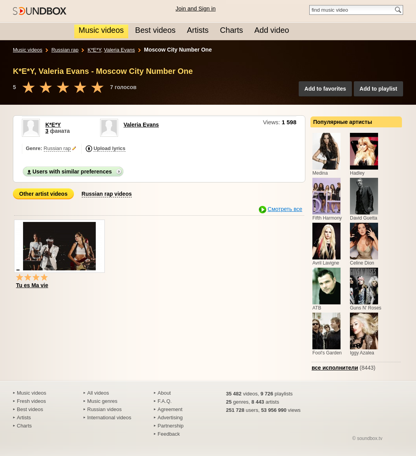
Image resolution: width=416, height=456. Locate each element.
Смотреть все (285, 209)
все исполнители (335, 368)
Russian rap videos (107, 194)
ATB (316, 308)
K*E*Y (94, 50)
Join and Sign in (195, 8)
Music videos (27, 50)
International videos (109, 417)
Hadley (357, 173)
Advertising (170, 417)
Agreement (170, 409)
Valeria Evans (119, 50)
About (164, 392)
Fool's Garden (327, 353)
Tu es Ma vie (32, 285)
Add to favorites (325, 89)
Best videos (30, 409)
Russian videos (104, 409)
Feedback (169, 433)
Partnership (170, 425)
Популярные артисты (342, 122)
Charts (24, 425)
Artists (24, 417)
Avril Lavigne (325, 263)
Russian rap (64, 50)
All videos (98, 392)
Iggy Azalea (362, 353)
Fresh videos (31, 401)
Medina (320, 173)
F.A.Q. (165, 401)
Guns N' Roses (365, 308)
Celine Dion (362, 263)
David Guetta (363, 218)
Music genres (102, 401)
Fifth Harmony (327, 218)
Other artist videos (43, 194)
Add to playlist (378, 89)
